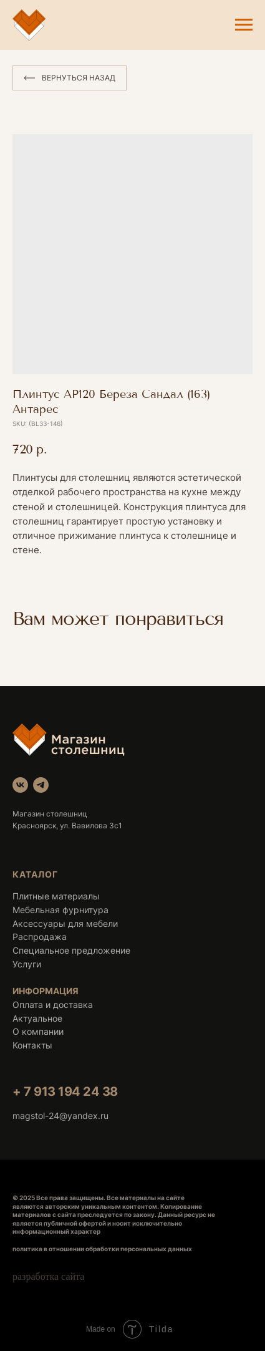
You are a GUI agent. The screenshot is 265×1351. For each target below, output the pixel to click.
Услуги (26, 964)
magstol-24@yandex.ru (60, 1115)
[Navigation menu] (244, 25)
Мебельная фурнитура (60, 909)
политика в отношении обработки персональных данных (102, 1248)
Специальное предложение (71, 950)
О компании (38, 1031)
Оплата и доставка (52, 1004)
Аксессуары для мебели (65, 923)
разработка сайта (48, 1276)
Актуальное (37, 1018)
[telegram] (41, 785)
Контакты (32, 1045)
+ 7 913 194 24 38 (65, 1091)
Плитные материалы (56, 896)
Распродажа (39, 936)
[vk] (20, 785)
